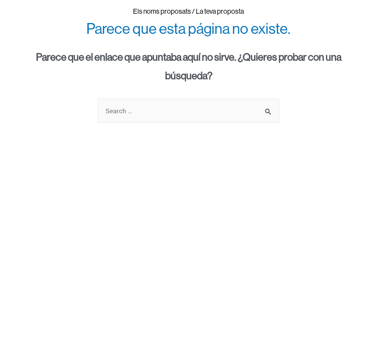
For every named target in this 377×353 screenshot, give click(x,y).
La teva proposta (220, 11)
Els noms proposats (162, 11)
